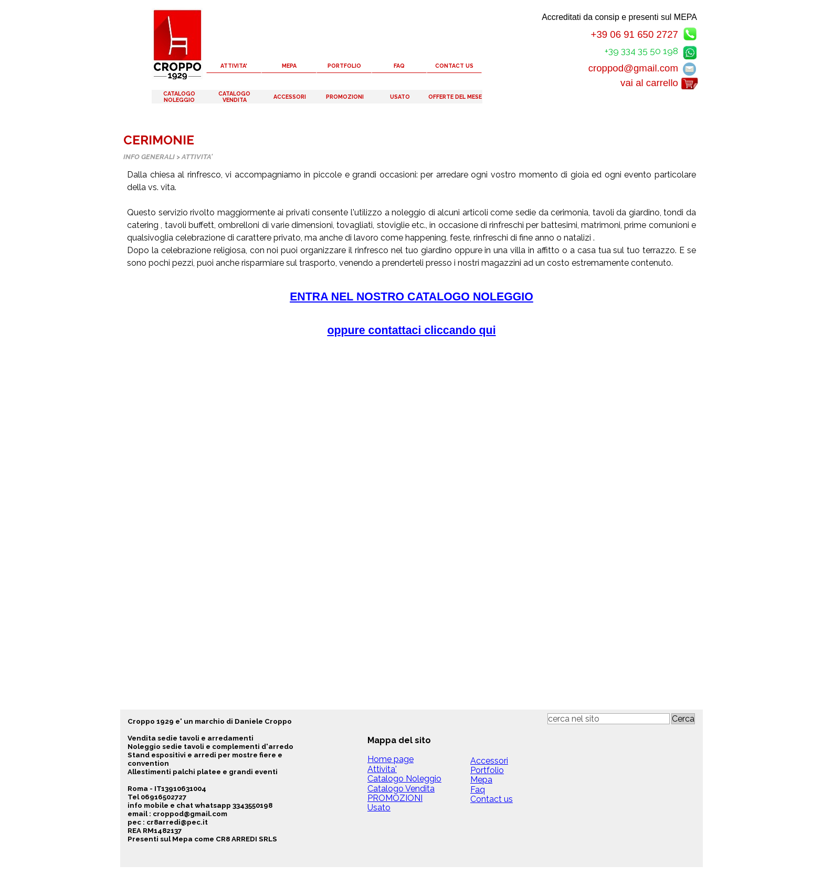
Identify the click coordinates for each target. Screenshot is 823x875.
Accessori (489, 761)
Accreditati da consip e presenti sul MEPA (619, 17)
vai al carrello (649, 82)
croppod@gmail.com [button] (633, 68)
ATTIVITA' (233, 65)
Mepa (481, 780)
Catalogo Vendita (401, 789)
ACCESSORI (289, 96)
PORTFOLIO (344, 65)
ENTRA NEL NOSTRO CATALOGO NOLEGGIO (411, 296)
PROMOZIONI (345, 96)
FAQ (399, 65)
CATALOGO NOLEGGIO (179, 96)
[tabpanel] (411, 266)
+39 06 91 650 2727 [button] (634, 34)
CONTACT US (454, 65)
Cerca (683, 719)
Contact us (491, 799)
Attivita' (382, 769)
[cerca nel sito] (608, 718)
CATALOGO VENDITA (234, 96)
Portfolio (487, 770)
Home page (390, 759)
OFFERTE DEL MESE (455, 96)
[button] (690, 51)
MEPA (289, 65)
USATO (400, 96)
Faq (477, 790)
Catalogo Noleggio (404, 779)
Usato (379, 807)
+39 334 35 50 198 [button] (641, 51)
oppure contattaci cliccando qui (411, 330)
